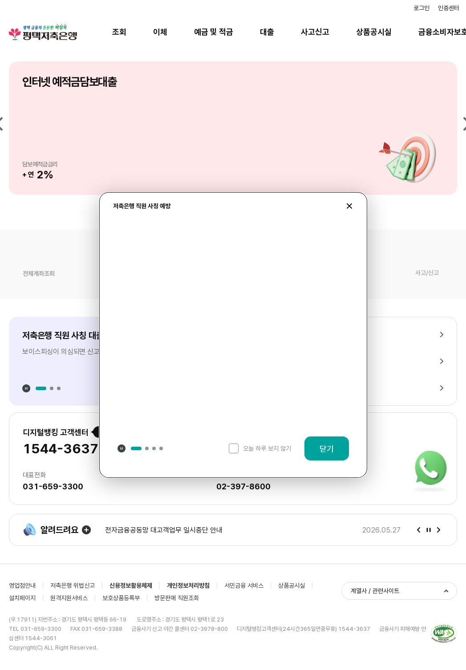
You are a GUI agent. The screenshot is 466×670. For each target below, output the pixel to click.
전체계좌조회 (39, 279)
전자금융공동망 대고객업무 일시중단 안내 (164, 530)
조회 (119, 31)
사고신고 (315, 31)
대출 (267, 31)
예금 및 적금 (213, 31)
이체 (160, 31)
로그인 (421, 8)
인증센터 (448, 8)
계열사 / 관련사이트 (375, 590)
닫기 (327, 448)
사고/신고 (427, 279)
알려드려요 (50, 530)
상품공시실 (374, 31)
